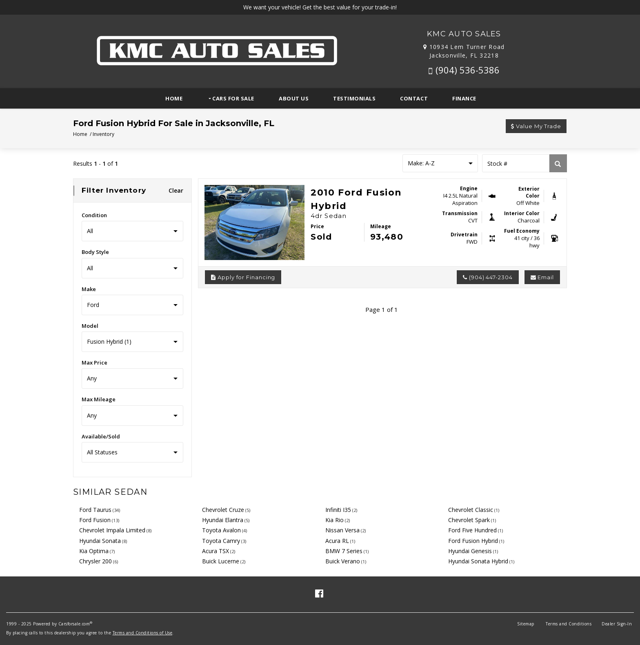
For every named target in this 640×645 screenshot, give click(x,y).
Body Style (95, 252)
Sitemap (525, 624)
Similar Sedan (110, 491)
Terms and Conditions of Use (143, 633)
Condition (94, 215)
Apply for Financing (243, 277)
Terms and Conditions (568, 624)
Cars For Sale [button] (232, 98)
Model (90, 326)
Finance (464, 98)
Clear (176, 190)
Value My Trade (536, 126)
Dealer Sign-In (617, 624)
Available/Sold (101, 436)
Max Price (94, 362)
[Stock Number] (515, 163)
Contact (414, 98)
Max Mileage (99, 399)
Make (89, 289)
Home (173, 98)
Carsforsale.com (74, 624)
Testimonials (354, 98)
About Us (294, 98)
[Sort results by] (440, 163)
